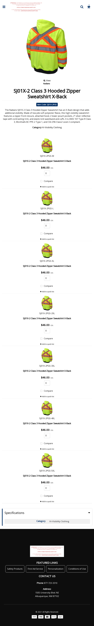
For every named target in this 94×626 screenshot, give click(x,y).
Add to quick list (47, 187)
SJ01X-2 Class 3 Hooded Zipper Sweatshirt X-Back (47, 161)
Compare (46, 181)
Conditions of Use (77, 568)
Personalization (55, 568)
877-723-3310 (50, 583)
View (47, 80)
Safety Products (15, 568)
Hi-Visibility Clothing (52, 127)
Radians (46, 83)
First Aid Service (35, 568)
